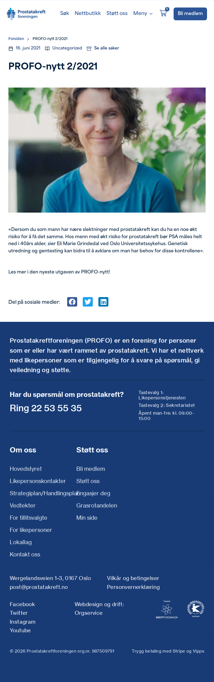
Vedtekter (23, 505)
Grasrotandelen (96, 505)
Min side (87, 517)
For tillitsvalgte (28, 517)
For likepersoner (31, 529)
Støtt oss (87, 480)
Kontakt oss (25, 554)
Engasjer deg (93, 493)
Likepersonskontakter (38, 480)
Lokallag (21, 542)
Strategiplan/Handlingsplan (42, 493)
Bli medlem (90, 468)
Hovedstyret (26, 468)
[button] (72, 302)
